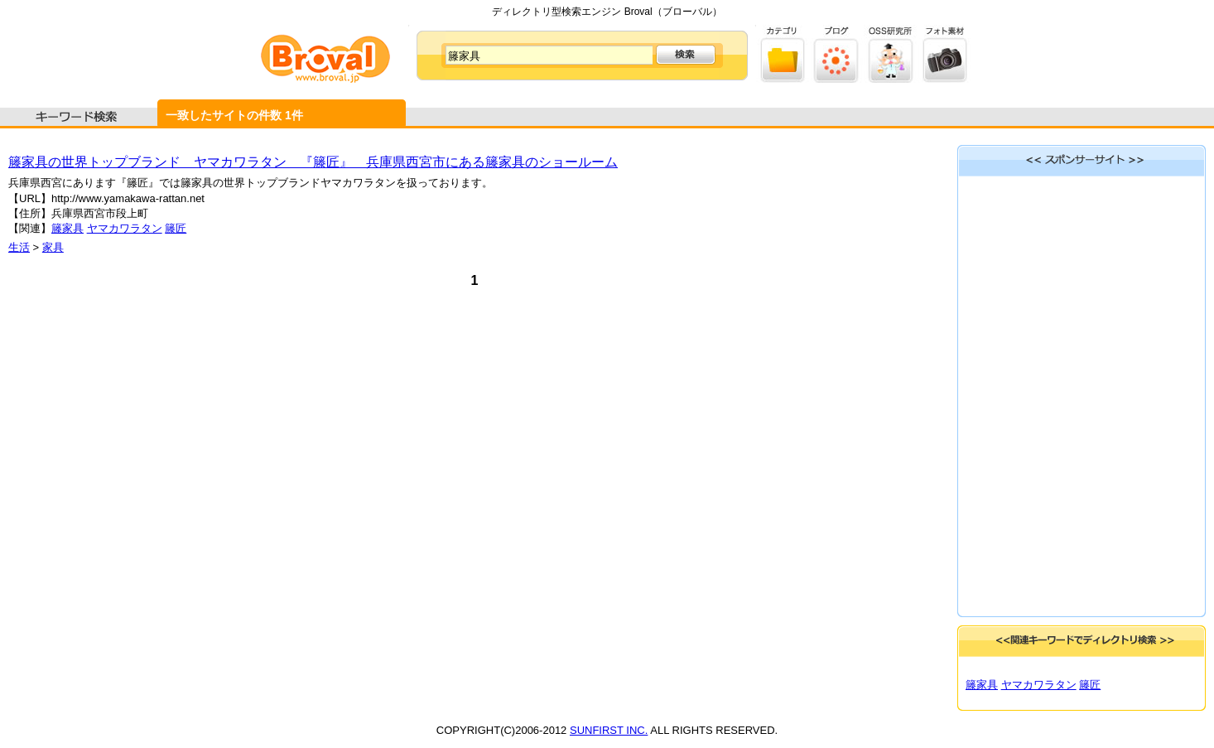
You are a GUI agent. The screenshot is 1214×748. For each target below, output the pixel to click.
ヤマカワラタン (124, 228)
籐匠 (175, 228)
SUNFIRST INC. (609, 730)
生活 (19, 247)
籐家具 (67, 228)
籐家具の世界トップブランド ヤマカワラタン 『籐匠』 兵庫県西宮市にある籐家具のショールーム (313, 162)
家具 (53, 247)
